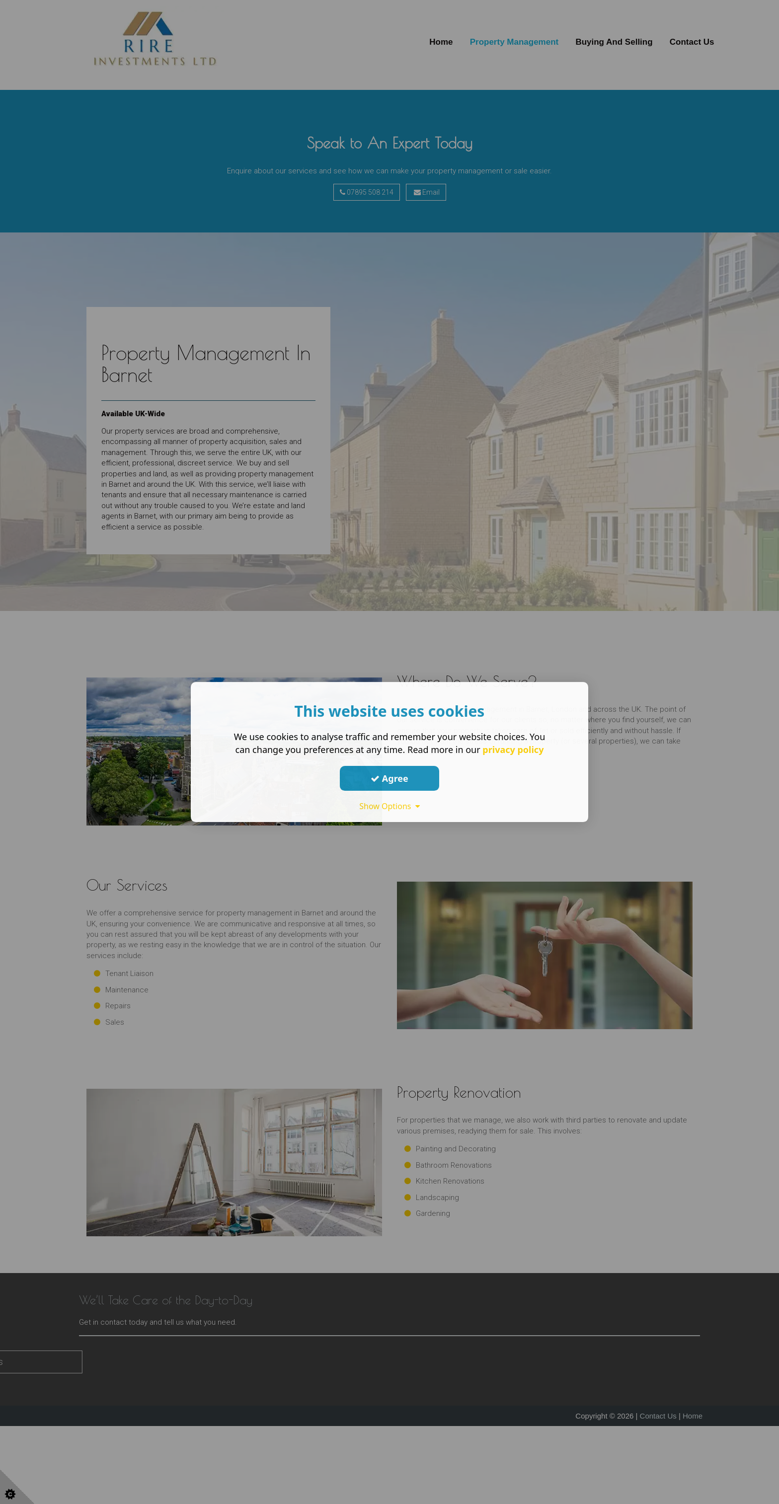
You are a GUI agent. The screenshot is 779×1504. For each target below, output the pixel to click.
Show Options (389, 806)
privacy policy (513, 749)
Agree (389, 778)
